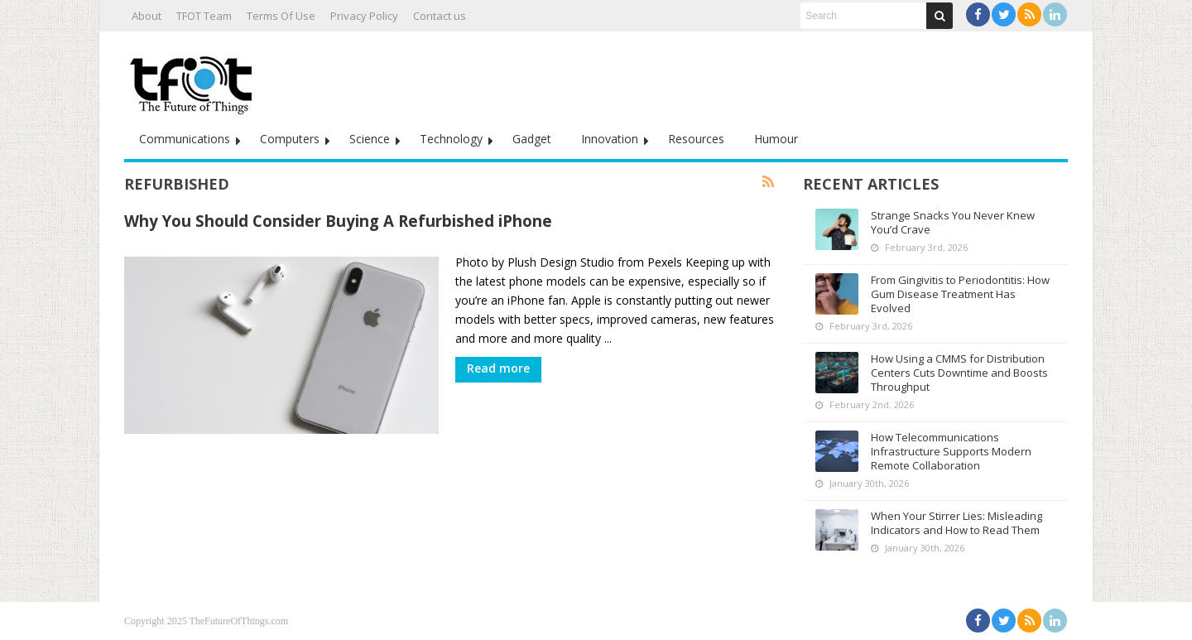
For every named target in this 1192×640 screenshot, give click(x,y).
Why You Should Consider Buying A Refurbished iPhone (338, 220)
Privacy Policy (364, 15)
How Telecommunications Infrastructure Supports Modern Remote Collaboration (951, 451)
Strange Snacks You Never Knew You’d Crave (953, 222)
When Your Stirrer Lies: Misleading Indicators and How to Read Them (956, 522)
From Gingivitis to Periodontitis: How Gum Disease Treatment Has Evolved (960, 293)
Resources (696, 139)
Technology (451, 139)
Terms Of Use (281, 15)
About (146, 15)
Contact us (439, 15)
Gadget (531, 139)
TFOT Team (204, 15)
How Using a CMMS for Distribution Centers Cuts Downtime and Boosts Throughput (959, 372)
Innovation (609, 139)
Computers (290, 139)
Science (369, 139)
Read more (498, 368)
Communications (184, 139)
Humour (776, 139)
